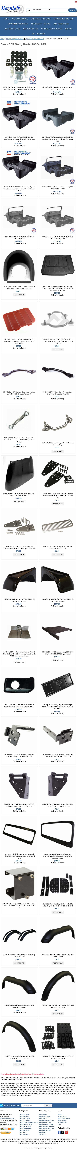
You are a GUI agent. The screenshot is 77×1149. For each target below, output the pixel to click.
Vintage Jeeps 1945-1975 (51, 29)
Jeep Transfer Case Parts (46, 1126)
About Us (61, 1114)
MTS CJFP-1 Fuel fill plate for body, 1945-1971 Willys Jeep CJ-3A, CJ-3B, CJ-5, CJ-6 (19, 287)
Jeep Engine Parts (25, 1126)
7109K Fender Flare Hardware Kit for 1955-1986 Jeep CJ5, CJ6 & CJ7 (58, 1057)
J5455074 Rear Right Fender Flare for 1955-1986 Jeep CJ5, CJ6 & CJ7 (19, 1057)
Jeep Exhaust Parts (25, 1128)
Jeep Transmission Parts (46, 1128)
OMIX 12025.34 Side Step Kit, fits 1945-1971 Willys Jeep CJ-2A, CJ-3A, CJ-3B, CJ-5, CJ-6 (58, 905)
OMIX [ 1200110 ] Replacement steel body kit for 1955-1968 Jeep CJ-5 (58, 188)
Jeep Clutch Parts (24, 1120)
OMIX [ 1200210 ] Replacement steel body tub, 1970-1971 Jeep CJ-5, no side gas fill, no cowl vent (57, 139)
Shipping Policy (62, 1122)
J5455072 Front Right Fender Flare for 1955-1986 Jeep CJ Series (19, 1006)
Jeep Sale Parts (24, 1134)
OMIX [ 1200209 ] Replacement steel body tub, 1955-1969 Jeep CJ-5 (57, 88)
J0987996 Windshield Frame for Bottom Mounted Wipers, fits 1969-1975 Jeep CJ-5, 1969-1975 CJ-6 (57, 856)
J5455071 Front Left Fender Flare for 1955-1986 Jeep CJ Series (58, 956)
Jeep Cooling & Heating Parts (28, 1122)
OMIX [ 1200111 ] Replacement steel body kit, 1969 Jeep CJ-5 (19, 237)
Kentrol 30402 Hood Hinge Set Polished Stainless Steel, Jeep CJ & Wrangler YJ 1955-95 (19, 547)
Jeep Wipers (42, 1132)
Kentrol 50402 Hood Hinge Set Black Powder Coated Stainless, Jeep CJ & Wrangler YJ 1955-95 (58, 495)
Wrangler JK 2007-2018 (63, 19)
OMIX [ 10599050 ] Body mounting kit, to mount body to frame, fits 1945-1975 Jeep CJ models (19, 88)
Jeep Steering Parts (44, 1122)
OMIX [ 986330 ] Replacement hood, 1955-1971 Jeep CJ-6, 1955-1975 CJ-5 (19, 494)
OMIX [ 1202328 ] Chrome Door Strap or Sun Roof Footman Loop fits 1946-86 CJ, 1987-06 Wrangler (19, 440)
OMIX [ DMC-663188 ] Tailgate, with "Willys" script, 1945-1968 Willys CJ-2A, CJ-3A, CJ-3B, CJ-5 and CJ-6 (57, 707)
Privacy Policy (62, 1116)
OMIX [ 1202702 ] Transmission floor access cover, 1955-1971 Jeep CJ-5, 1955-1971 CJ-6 (19, 706)
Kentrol (68, 29)
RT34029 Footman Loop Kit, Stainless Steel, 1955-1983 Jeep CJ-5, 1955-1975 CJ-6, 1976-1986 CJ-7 (57, 341)
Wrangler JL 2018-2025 (40, 19)
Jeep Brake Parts (24, 1118)
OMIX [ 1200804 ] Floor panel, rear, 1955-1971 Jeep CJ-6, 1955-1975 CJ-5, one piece (57, 653)
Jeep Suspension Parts (45, 1124)
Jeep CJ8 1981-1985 (30, 29)
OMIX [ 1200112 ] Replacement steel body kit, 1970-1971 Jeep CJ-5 (57, 237)
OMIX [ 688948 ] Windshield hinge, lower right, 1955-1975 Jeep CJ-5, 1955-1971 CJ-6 (57, 805)
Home (6, 19)
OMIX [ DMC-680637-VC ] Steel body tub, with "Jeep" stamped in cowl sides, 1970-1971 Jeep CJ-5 (19, 189)
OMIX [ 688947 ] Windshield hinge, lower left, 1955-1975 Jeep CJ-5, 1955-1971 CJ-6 (19, 805)
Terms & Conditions (64, 1118)
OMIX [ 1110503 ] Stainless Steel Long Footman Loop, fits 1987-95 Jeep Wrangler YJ (19, 393)
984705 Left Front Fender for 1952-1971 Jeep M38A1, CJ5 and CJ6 (19, 600)
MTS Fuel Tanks (38, 34)
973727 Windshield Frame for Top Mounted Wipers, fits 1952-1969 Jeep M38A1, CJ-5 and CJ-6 (19, 856)
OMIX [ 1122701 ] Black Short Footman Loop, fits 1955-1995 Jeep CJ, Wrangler (58, 393)
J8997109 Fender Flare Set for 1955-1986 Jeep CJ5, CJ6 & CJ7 (19, 956)
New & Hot (41, 1134)
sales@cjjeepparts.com (7, 1118)
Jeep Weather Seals (44, 1130)
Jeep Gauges (42, 1114)
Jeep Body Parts (24, 1116)
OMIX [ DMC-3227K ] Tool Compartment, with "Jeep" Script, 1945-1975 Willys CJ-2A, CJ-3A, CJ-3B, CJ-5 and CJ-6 (57, 288)
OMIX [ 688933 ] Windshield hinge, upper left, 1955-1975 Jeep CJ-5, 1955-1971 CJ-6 (19, 755)
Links (59, 1124)
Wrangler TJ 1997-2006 (18, 24)
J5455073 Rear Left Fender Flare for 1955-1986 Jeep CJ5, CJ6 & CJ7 (58, 1006)
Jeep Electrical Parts (25, 1124)
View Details (19, 502)
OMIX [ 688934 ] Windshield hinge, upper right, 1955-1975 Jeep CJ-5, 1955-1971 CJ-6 (57, 755)
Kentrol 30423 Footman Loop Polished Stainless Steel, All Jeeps (58, 444)
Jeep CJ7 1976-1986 (12, 29)
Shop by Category (20, 19)
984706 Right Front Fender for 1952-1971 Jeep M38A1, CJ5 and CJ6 (57, 600)
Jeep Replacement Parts (46, 1120)
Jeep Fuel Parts (24, 1130)
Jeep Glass (22, 1132)
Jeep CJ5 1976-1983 (61, 24)
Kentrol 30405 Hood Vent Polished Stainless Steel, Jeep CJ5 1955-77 (57, 547)
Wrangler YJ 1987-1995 (40, 24)
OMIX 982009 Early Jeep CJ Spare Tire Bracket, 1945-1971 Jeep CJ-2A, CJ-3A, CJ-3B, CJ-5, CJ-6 (19, 906)
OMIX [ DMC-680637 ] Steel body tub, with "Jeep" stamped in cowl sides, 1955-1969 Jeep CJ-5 (19, 139)
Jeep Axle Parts (24, 1114)
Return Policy (62, 1120)
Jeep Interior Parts (44, 1116)
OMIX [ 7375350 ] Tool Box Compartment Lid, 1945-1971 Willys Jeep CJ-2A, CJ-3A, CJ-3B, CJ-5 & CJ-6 (19, 341)
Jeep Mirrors (42, 1118)
